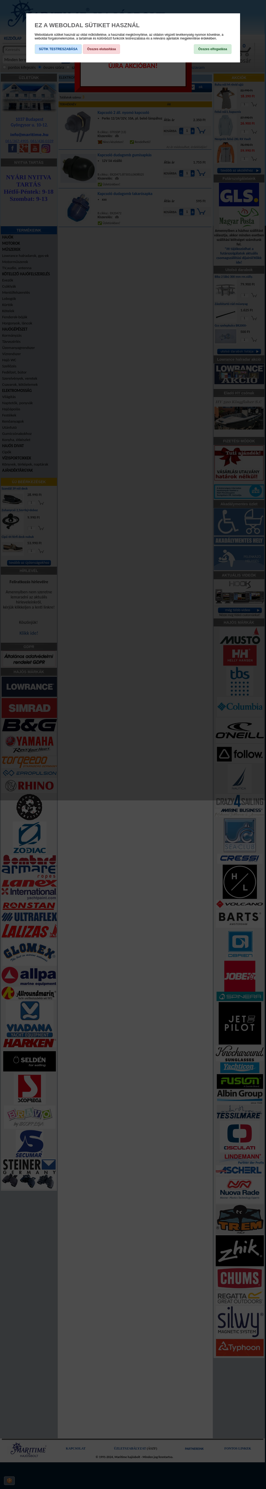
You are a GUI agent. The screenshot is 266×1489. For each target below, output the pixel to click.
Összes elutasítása (101, 49)
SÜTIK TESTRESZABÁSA (58, 49)
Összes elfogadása (212, 49)
